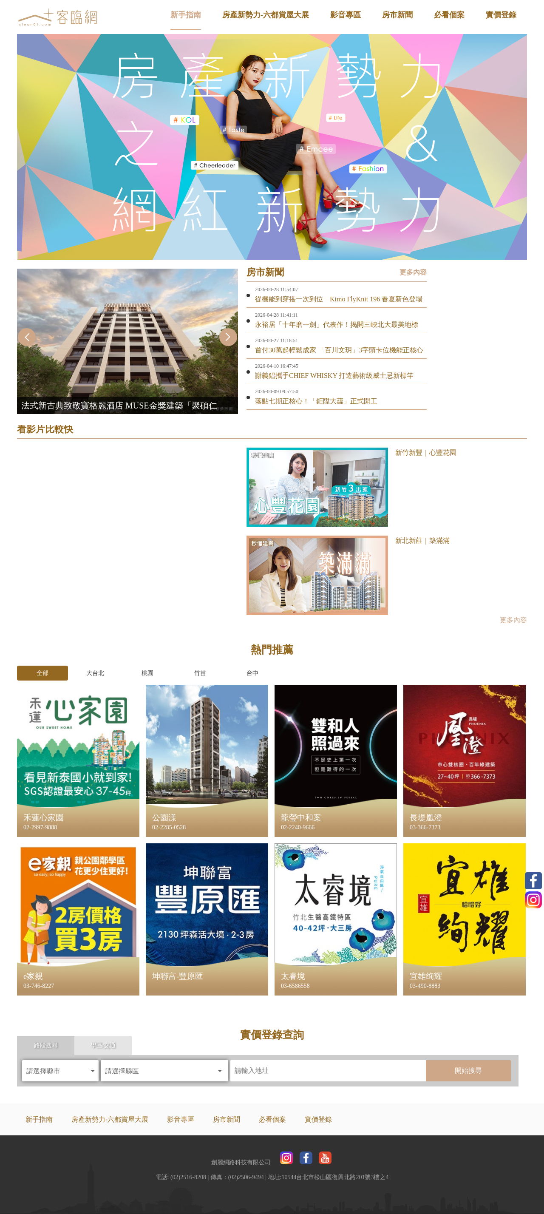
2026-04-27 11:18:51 (276, 340)
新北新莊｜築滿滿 (422, 540)
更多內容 (413, 272)
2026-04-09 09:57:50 (276, 391)
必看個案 (449, 15)
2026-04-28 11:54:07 (276, 289)
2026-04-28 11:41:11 (276, 315)
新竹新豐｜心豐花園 (425, 452)
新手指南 (185, 15)
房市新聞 (397, 15)
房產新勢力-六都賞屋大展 (265, 15)
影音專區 (345, 15)
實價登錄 (501, 15)
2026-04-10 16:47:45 (276, 366)
